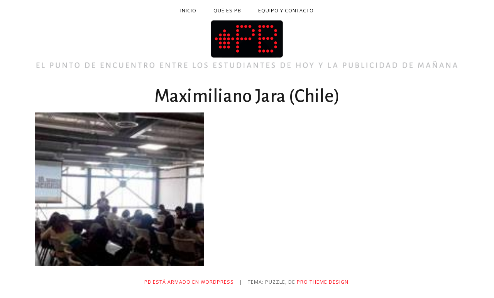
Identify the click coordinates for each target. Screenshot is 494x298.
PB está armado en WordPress (189, 282)
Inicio (188, 10)
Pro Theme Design (323, 282)
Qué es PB (227, 10)
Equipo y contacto (286, 10)
